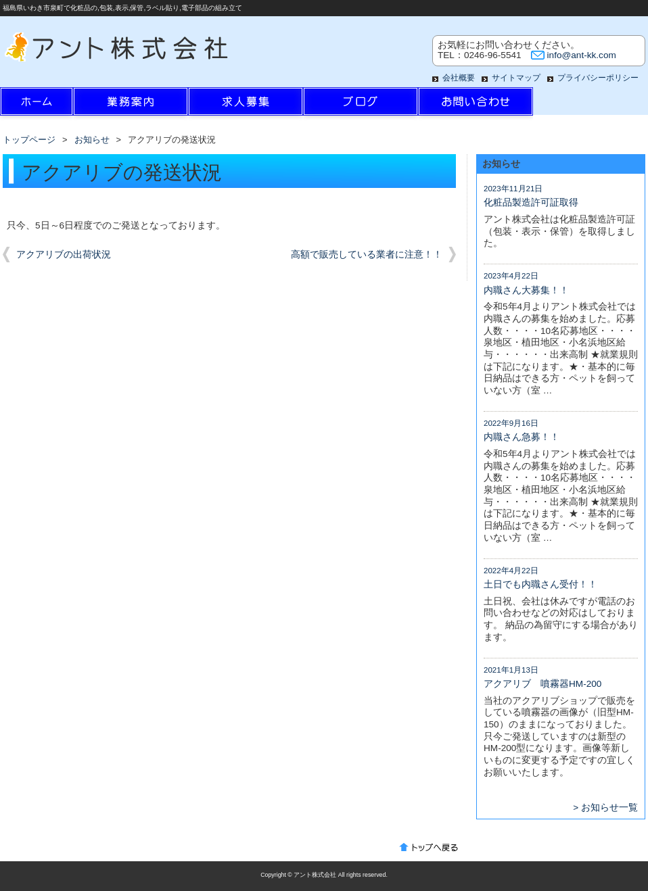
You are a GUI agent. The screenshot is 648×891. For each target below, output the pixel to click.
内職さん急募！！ (521, 437)
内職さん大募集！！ (526, 290)
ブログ (360, 104)
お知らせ (92, 140)
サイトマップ (516, 78)
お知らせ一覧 (609, 807)
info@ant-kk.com (581, 55)
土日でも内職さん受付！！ (540, 584)
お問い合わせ (475, 104)
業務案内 (130, 104)
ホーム (57, 104)
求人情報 (245, 104)
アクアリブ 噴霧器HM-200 (542, 684)
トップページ (29, 140)
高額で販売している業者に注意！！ (366, 254)
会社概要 (458, 78)
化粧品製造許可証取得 (531, 202)
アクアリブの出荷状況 (63, 254)
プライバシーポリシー (598, 78)
